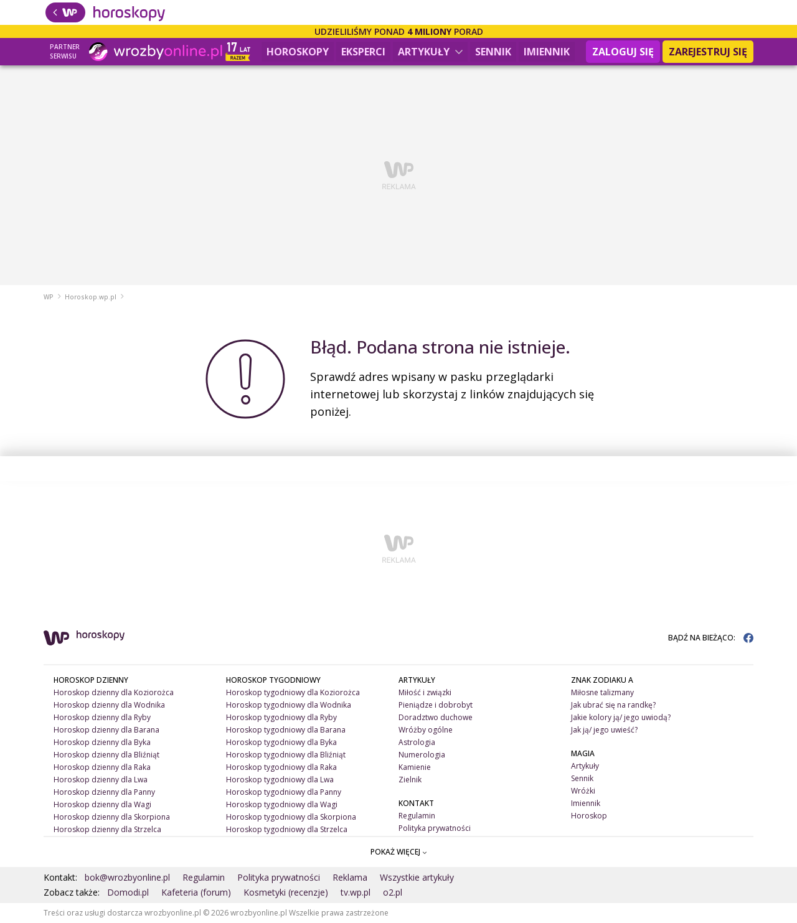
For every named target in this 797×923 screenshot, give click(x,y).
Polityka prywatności (434, 828)
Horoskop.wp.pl (90, 297)
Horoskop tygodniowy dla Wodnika (288, 705)
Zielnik (410, 779)
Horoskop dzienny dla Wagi (102, 804)
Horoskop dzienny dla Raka (102, 767)
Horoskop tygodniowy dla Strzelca (286, 829)
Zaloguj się (623, 52)
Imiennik (547, 52)
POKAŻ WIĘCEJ (398, 851)
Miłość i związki (424, 692)
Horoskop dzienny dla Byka (102, 742)
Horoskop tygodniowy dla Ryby (281, 717)
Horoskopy (297, 52)
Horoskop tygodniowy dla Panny (283, 792)
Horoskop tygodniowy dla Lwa (280, 779)
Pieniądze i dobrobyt (435, 705)
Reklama (349, 877)
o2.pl (392, 892)
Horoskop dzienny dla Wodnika (109, 705)
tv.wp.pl (355, 892)
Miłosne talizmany (602, 692)
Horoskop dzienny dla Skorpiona (112, 817)
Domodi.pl (128, 892)
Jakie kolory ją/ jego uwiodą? (621, 717)
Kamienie (414, 767)
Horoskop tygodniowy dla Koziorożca (293, 692)
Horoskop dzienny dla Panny (104, 792)
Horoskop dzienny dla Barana (106, 729)
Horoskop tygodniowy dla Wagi (281, 804)
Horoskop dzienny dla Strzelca (107, 829)
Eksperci (363, 52)
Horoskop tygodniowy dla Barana (286, 729)
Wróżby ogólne (425, 729)
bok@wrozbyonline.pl (127, 877)
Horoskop (589, 815)
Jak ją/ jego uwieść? (604, 729)
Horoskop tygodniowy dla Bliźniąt (286, 754)
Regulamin (416, 815)
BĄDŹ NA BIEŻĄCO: (710, 637)
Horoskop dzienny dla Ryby (102, 717)
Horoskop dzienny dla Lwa (101, 779)
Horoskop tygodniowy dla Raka (281, 767)
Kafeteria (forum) (196, 892)
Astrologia (416, 742)
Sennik (493, 52)
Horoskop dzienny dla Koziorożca (114, 692)
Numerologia (421, 754)
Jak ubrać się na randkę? (613, 705)
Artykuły (430, 52)
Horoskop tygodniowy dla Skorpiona (291, 817)
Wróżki (583, 790)
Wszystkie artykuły (417, 877)
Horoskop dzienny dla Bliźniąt (106, 754)
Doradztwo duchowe (435, 717)
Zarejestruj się (708, 52)
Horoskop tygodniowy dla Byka (281, 742)
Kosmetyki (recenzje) (285, 892)
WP (49, 297)
